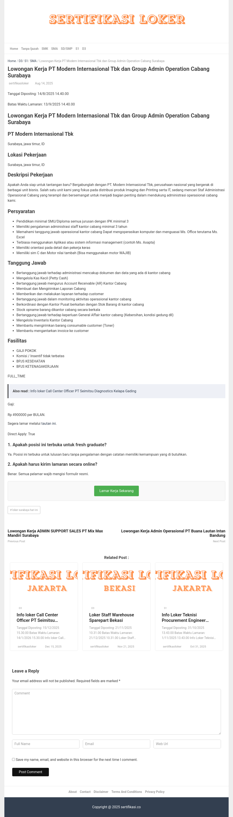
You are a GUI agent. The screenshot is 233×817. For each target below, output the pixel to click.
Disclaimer (101, 792)
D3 (84, 48)
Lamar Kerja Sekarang (116, 491)
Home (14, 48)
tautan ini (48, 423)
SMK (45, 48)
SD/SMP (66, 48)
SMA (54, 48)
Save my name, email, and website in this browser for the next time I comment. (77, 760)
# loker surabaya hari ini (24, 510)
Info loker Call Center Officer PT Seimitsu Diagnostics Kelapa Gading (83, 391)
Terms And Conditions (126, 792)
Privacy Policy (154, 792)
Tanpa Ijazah (30, 48)
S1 (77, 48)
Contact (85, 792)
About (73, 792)
